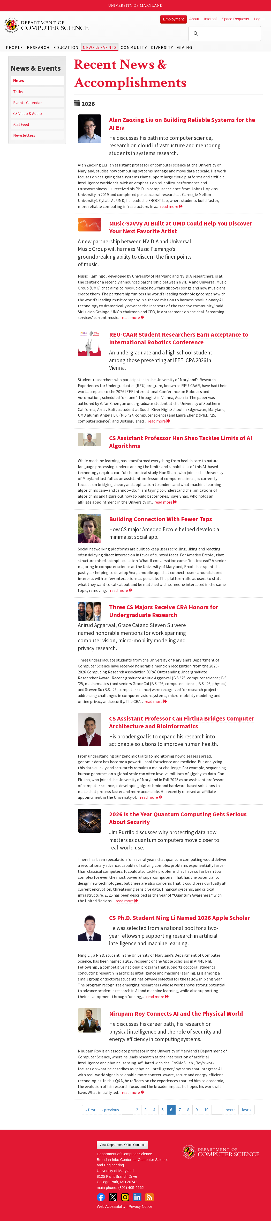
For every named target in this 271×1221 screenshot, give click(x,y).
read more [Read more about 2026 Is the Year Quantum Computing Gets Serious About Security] (127, 900)
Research (38, 47)
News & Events (100, 47)
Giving (184, 47)
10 (206, 1109)
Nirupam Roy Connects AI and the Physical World (176, 1013)
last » (246, 1109)
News (18, 80)
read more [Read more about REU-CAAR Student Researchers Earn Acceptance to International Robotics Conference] (159, 421)
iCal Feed (21, 124)
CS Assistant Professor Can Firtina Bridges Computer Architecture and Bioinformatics (181, 722)
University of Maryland (135, 6)
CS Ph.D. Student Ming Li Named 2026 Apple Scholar (179, 918)
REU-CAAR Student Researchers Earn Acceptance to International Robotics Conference (178, 338)
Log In (259, 19)
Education (66, 47)
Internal (210, 19)
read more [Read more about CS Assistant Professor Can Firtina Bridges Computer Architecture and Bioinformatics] (151, 797)
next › (230, 1109)
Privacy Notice (140, 1206)
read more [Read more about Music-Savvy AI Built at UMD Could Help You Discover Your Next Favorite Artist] (133, 317)
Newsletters (24, 135)
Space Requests (235, 19)
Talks (18, 91)
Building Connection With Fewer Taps (160, 519)
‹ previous (110, 1109)
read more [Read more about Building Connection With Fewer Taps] (121, 590)
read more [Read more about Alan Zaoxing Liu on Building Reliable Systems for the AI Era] (171, 206)
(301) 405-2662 (131, 1188)
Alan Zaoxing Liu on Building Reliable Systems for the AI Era (182, 124)
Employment (173, 19)
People (14, 47)
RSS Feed (149, 1197)
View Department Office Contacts (122, 1145)
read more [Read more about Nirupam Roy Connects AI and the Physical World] (133, 1092)
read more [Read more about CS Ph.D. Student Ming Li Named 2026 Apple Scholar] (157, 996)
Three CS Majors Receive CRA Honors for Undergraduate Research (163, 611)
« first (90, 1109)
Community (134, 47)
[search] (224, 33)
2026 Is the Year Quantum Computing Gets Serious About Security (178, 818)
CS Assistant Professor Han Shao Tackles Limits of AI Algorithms (180, 442)
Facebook (101, 1197)
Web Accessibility (111, 1206)
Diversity (162, 47)
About (194, 19)
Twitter (113, 1197)
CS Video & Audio (27, 113)
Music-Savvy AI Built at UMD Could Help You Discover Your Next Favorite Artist (180, 227)
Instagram (125, 1197)
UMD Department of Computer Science (46, 25)
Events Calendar (27, 102)
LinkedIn (137, 1197)
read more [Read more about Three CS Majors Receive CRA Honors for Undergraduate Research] (156, 701)
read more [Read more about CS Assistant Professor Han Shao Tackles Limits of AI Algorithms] (165, 502)
